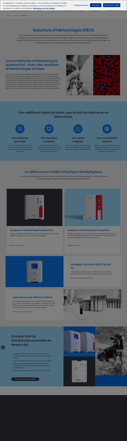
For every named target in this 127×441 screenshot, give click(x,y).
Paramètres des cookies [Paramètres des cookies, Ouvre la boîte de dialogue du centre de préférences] (81, 5)
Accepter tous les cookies (111, 5)
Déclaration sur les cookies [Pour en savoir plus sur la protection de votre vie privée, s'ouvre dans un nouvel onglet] (44, 8)
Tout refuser (95, 5)
